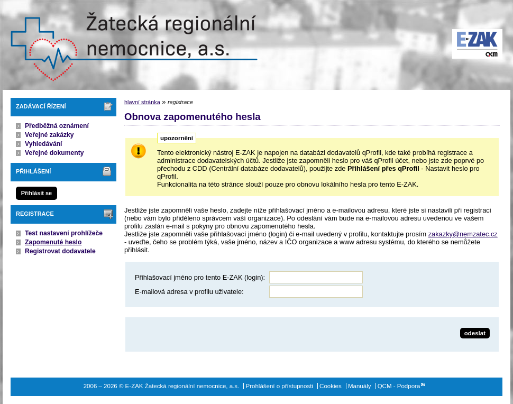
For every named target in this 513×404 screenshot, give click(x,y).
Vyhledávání (43, 144)
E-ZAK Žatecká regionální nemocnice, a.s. (132, 45)
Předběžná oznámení (57, 126)
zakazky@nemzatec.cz (463, 234)
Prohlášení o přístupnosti (279, 386)
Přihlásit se (36, 193)
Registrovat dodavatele (60, 251)
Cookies (330, 386)
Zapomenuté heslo (53, 242)
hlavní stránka (142, 102)
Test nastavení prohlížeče (64, 233)
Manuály (359, 386)
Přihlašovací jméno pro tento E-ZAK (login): (200, 277)
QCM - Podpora (399, 386)
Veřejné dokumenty (54, 153)
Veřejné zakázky (49, 135)
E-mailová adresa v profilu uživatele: (189, 292)
